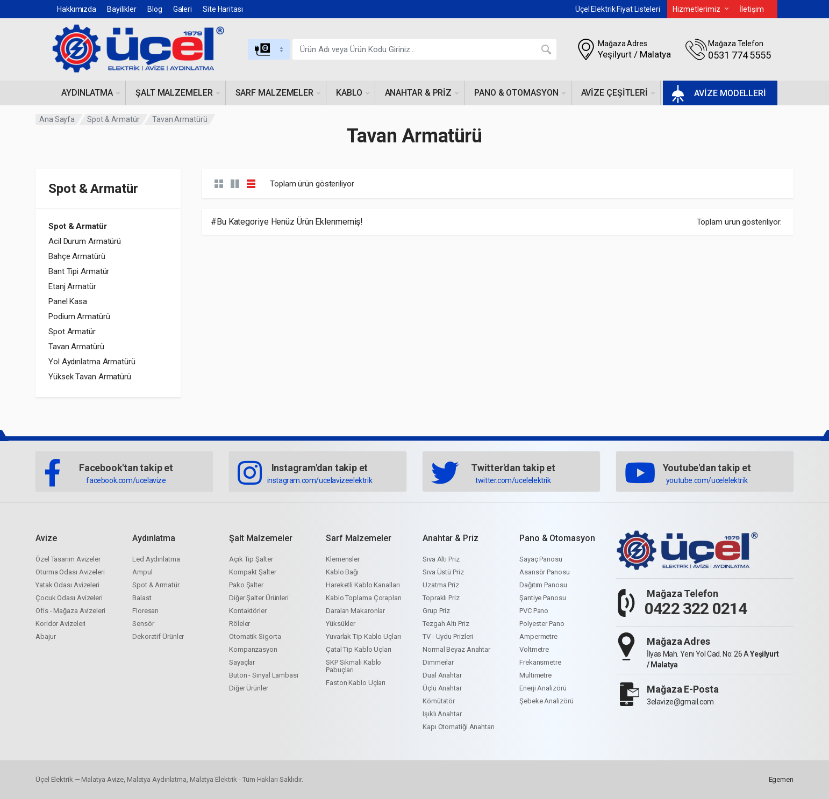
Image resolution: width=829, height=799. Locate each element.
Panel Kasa (67, 301)
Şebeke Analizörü (546, 701)
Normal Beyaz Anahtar (456, 649)
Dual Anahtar (442, 675)
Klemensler (343, 559)
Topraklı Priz (441, 598)
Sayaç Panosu (540, 559)
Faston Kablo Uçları (355, 683)
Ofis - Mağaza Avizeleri (70, 611)
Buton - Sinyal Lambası (263, 675)
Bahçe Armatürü (76, 256)
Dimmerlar (438, 662)
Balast (141, 598)
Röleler (239, 624)
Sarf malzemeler (278, 93)
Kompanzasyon (253, 649)
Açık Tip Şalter (251, 559)
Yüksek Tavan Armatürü (89, 376)
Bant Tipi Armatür (78, 271)
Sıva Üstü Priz (443, 572)
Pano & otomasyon (519, 93)
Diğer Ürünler (248, 688)
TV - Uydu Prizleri (448, 636)
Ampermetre (538, 636)
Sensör (143, 624)
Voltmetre (534, 649)
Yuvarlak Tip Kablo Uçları (363, 636)
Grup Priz (436, 611)
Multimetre (535, 675)
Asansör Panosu (544, 572)
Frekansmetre (540, 662)
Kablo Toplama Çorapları (364, 598)
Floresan (145, 611)
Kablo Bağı (342, 572)
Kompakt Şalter (252, 572)
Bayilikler (122, 9)
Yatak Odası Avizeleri (67, 585)
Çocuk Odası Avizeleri (69, 598)
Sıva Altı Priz (441, 559)
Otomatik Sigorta (255, 636)
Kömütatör (439, 701)
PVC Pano (533, 611)
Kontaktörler (248, 611)
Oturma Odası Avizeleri (70, 572)
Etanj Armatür (72, 286)
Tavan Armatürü (76, 346)
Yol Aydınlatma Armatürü (91, 361)
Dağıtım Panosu (543, 585)
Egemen (781, 779)
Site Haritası (223, 9)
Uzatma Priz (441, 585)
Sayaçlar (242, 662)
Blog (154, 9)
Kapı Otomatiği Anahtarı (459, 727)
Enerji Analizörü (542, 688)
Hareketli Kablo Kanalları (363, 585)
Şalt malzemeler (177, 93)
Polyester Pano (541, 624)
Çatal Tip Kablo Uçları (358, 649)
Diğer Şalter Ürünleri (259, 598)
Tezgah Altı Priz (446, 624)
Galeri (182, 9)
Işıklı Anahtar (442, 714)
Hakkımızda (76, 9)
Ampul (142, 572)
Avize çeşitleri (618, 93)
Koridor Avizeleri (60, 624)
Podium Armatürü (79, 316)
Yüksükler (340, 624)
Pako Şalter (246, 585)
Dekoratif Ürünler (158, 636)
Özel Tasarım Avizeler (68, 559)
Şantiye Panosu (542, 598)
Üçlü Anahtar (442, 688)
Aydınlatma (90, 93)
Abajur (45, 636)
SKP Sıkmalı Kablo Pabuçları (353, 666)
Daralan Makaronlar (355, 611)
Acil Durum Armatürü (84, 241)
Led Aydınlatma (156, 559)
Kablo (352, 93)
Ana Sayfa (57, 119)
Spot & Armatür (113, 119)
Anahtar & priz (422, 93)
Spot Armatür (72, 331)
